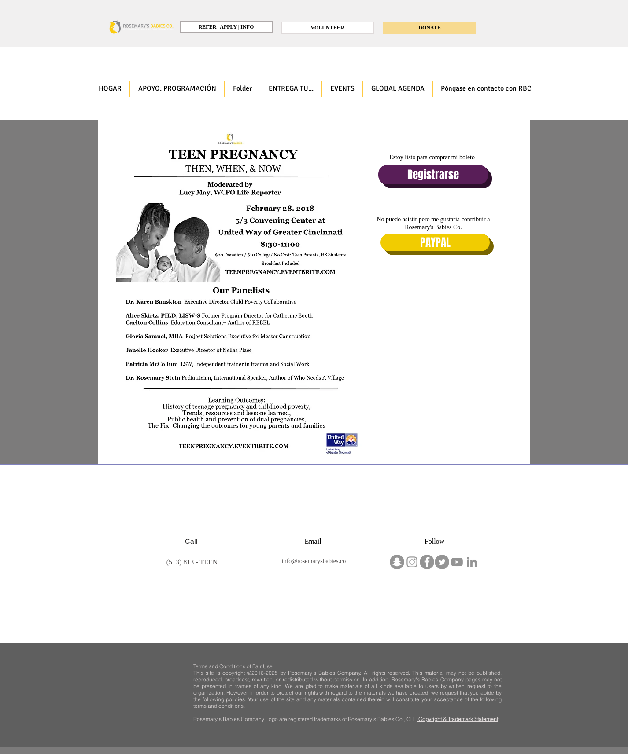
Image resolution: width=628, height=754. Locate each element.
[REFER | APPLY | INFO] (226, 27)
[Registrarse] (433, 174)
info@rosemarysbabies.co (314, 561)
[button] (177, 89)
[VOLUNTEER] (327, 28)
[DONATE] (429, 28)
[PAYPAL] (435, 242)
